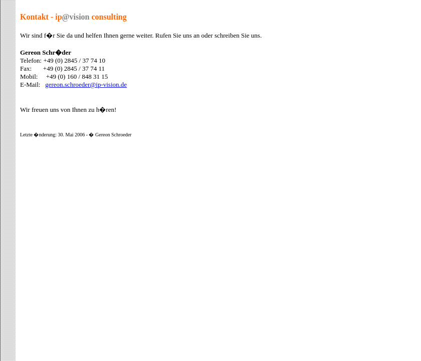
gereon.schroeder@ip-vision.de (86, 84)
